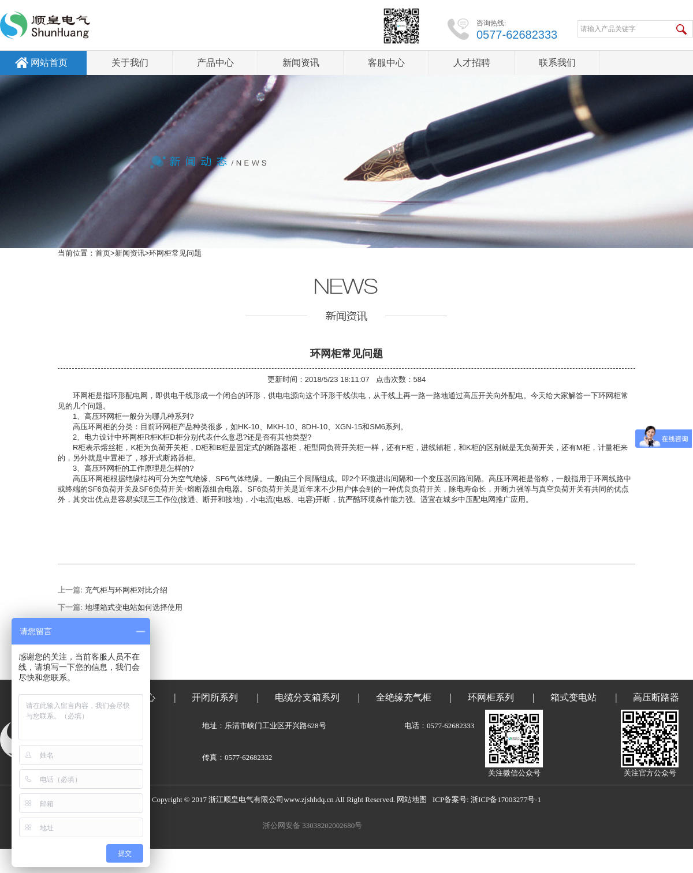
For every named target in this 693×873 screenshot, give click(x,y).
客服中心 (386, 63)
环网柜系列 (491, 697)
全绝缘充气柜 (403, 697)
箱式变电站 (573, 697)
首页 (102, 253)
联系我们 (557, 63)
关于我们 (129, 63)
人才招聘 (471, 63)
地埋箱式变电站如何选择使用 (133, 607)
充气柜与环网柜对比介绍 (126, 590)
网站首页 (49, 63)
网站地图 (412, 799)
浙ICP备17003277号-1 (506, 799)
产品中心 (215, 63)
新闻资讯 (300, 63)
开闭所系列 (215, 697)
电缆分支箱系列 (307, 697)
